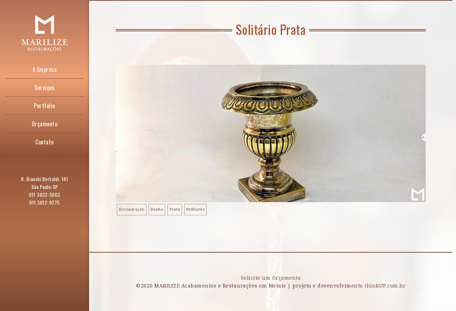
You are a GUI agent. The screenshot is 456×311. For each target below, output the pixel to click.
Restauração (132, 209)
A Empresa (44, 69)
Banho (157, 209)
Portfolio (44, 105)
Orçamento (45, 124)
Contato (44, 142)
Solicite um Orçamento (271, 278)
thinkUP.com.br (384, 286)
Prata (174, 209)
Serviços (45, 87)
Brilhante (195, 209)
